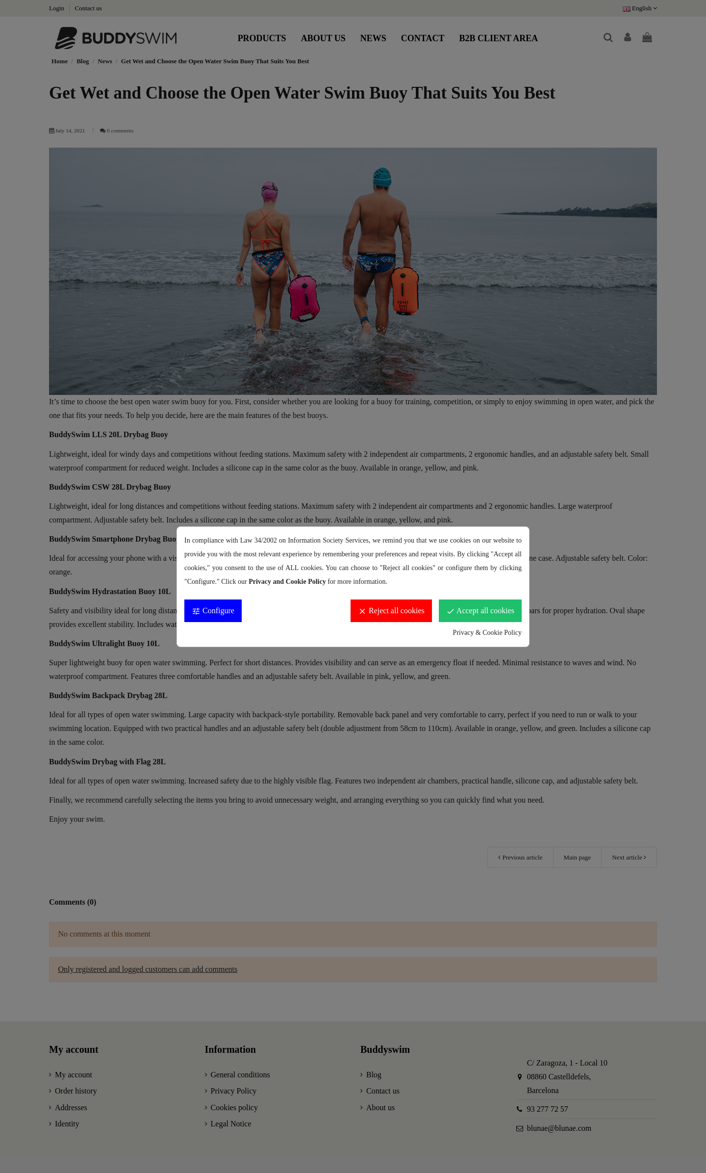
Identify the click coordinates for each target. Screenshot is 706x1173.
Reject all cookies (391, 611)
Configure (213, 611)
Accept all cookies (480, 611)
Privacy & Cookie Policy (487, 632)
